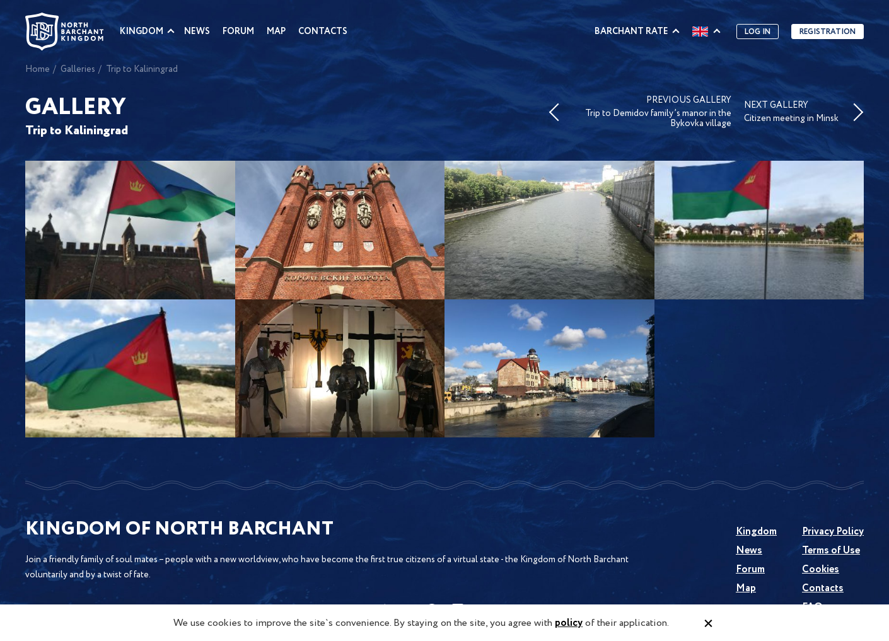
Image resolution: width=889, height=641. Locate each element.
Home (37, 69)
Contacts (322, 31)
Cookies (820, 569)
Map (276, 31)
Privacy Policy (833, 531)
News (197, 31)
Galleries (78, 69)
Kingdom (141, 31)
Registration (827, 31)
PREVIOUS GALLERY (652, 112)
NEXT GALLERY (791, 112)
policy (569, 623)
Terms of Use (831, 550)
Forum (238, 31)
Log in (757, 31)
